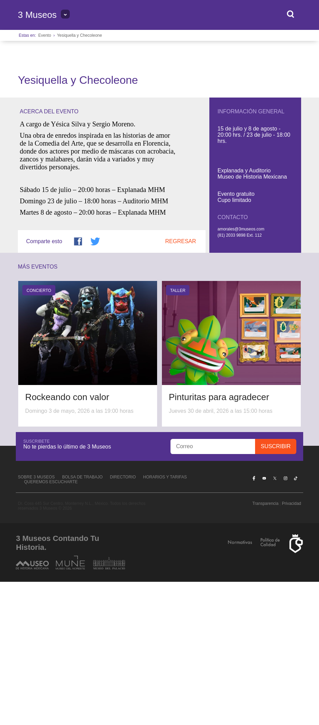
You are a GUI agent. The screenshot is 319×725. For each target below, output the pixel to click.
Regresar (180, 385)
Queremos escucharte (51, 625)
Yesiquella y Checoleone (79, 35)
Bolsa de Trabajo (82, 620)
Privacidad (291, 646)
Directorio (123, 620)
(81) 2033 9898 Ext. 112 (240, 378)
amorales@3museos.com (241, 372)
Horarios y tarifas (165, 620)
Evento (44, 35)
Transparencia (265, 646)
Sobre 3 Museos (36, 620)
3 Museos (37, 15)
